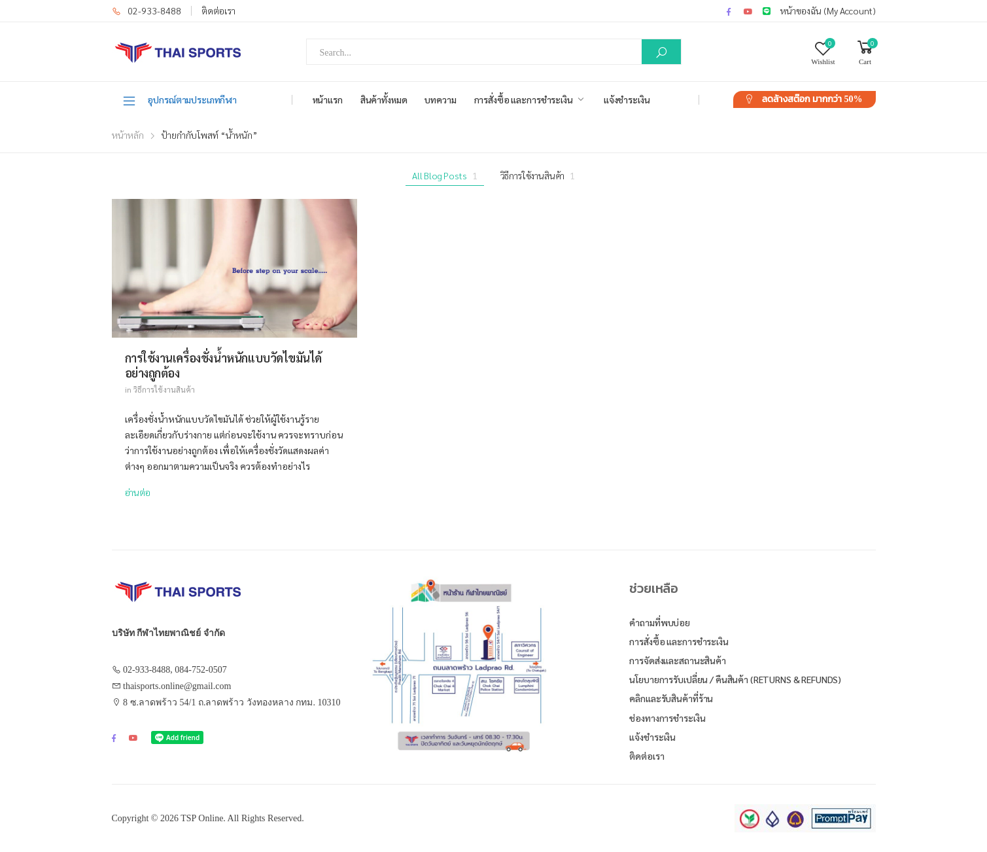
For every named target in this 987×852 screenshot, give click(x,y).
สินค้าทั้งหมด (383, 99)
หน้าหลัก (128, 135)
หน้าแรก (328, 99)
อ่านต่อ (137, 492)
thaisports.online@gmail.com (177, 686)
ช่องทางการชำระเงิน (667, 718)
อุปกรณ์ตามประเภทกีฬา (179, 100)
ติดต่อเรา (218, 10)
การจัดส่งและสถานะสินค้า (677, 660)
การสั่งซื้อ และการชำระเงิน (523, 99)
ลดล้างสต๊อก (812, 99)
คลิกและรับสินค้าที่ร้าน (671, 698)
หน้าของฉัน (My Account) (828, 10)
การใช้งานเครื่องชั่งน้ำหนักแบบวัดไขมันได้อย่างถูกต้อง (223, 365)
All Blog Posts (444, 175)
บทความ (440, 99)
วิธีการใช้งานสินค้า (538, 175)
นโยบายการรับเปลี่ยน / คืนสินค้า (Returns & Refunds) (735, 679)
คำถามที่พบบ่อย (659, 622)
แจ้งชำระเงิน (627, 99)
